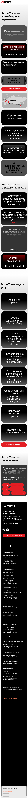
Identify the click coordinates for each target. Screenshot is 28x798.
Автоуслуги (5, 489)
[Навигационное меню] (26, 2)
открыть (14, 222)
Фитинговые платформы (17, 485)
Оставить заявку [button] (14, 89)
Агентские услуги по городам (18, 493)
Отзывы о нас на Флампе (9, 698)
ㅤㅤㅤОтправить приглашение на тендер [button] (14, 535)
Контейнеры (6, 485)
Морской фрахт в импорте (16, 489)
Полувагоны (6, 493)
